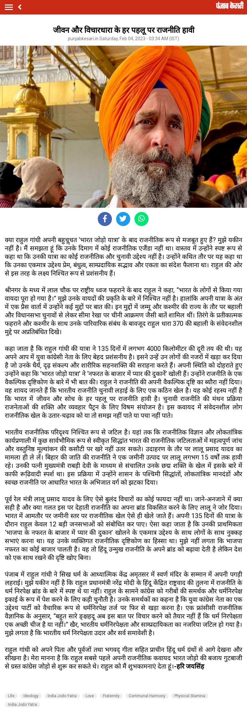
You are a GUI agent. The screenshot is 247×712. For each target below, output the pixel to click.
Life (11, 696)
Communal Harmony (147, 696)
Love (90, 696)
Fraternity (111, 696)
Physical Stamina (189, 696)
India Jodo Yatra (62, 696)
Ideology (31, 696)
